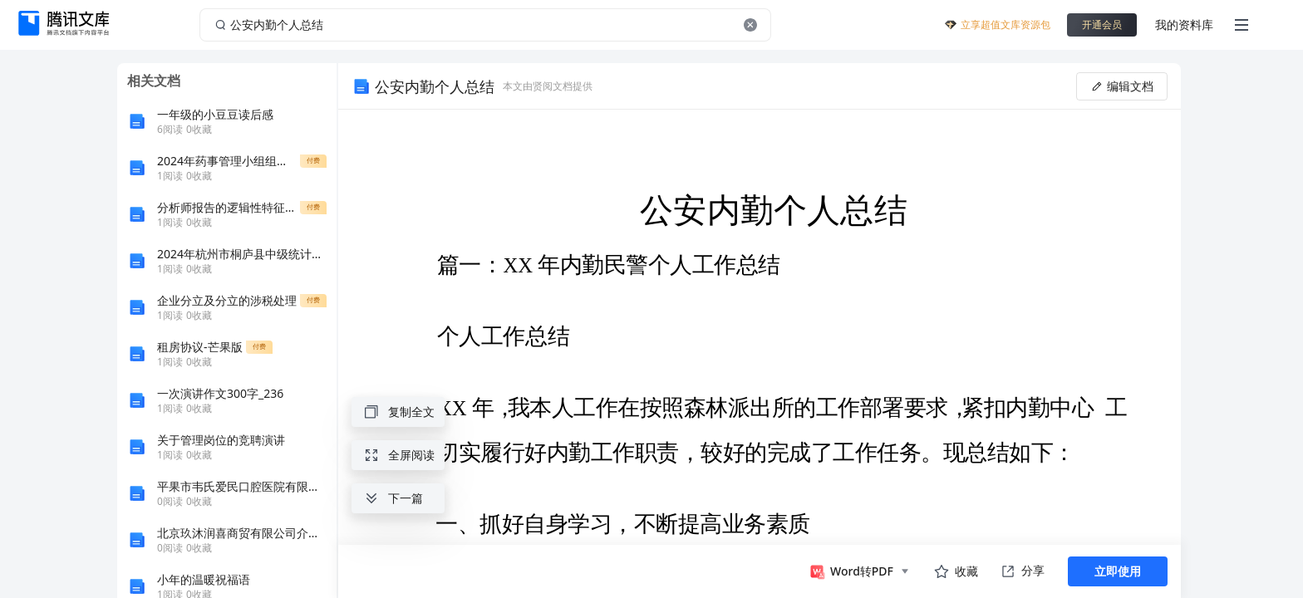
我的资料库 (1184, 24)
